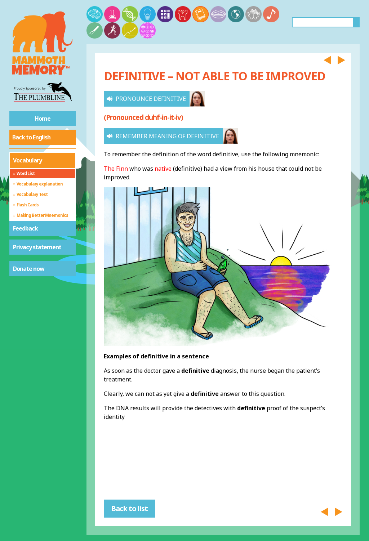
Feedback (25, 228)
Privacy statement (37, 247)
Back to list (129, 508)
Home (42, 118)
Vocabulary (27, 160)
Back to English (31, 137)
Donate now (28, 269)
